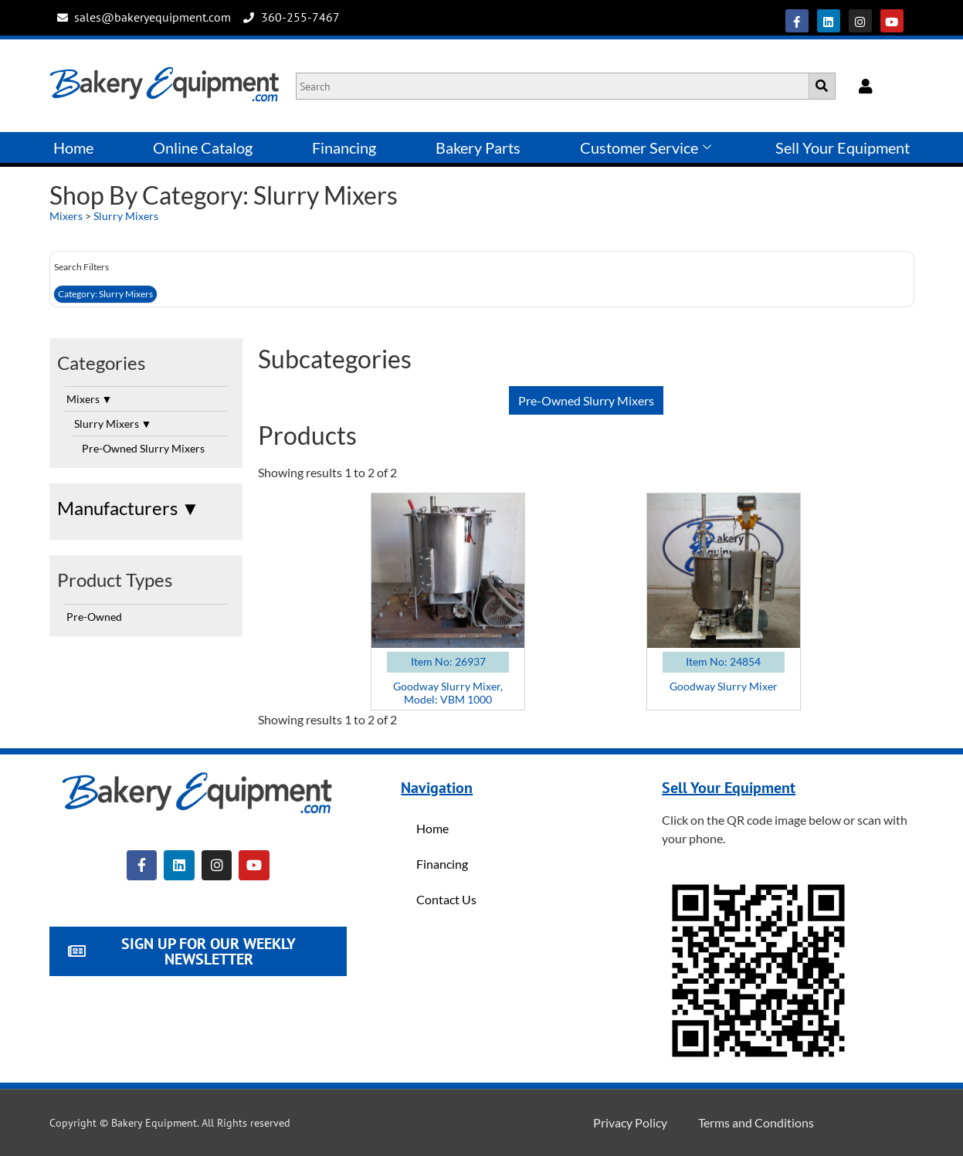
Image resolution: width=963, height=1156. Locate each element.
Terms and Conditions (756, 1122)
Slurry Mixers (125, 215)
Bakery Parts (478, 147)
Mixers (66, 215)
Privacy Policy (630, 1122)
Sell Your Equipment (842, 147)
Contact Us (446, 899)
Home (73, 147)
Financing (344, 147)
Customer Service (645, 147)
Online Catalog (203, 147)
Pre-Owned (94, 616)
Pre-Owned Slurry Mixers (143, 448)
